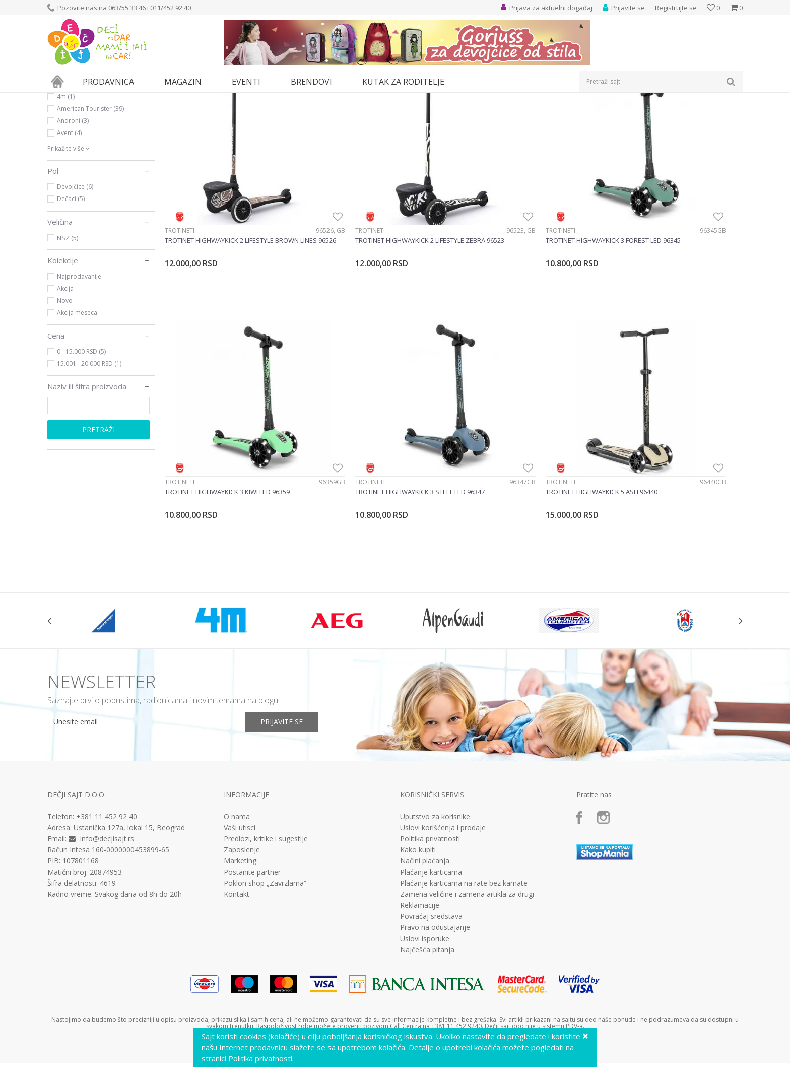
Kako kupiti (418, 856)
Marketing (240, 867)
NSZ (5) (67, 330)
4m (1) (66, 189)
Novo (65, 393)
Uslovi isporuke (424, 945)
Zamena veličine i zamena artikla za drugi (467, 900)
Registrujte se (676, 7)
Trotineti (179, 280)
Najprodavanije (79, 369)
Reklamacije (419, 911)
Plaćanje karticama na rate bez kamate (464, 889)
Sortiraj (557, 115)
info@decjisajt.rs (107, 844)
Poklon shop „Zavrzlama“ (265, 889)
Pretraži (98, 522)
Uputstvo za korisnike (435, 823)
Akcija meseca (77, 405)
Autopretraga (512, 115)
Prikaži (635, 115)
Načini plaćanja (424, 867)
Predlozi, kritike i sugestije (266, 845)
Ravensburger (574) (84, 177)
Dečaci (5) (71, 291)
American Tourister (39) (90, 201)
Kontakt (236, 900)
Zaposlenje (242, 856)
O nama (237, 823)
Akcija (65, 381)
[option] (105, 626)
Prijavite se (295, 727)
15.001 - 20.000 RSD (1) (89, 456)
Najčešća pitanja (427, 956)
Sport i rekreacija (82, 140)
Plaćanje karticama (431, 878)
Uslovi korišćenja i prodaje (443, 834)
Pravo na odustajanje (435, 933)
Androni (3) (73, 213)
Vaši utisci (239, 834)
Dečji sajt (60, 99)
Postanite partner (252, 878)
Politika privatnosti (430, 845)
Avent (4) (69, 225)
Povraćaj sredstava (431, 922)
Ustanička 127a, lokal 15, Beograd (129, 833)
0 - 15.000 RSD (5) (81, 444)
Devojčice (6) (75, 279)
